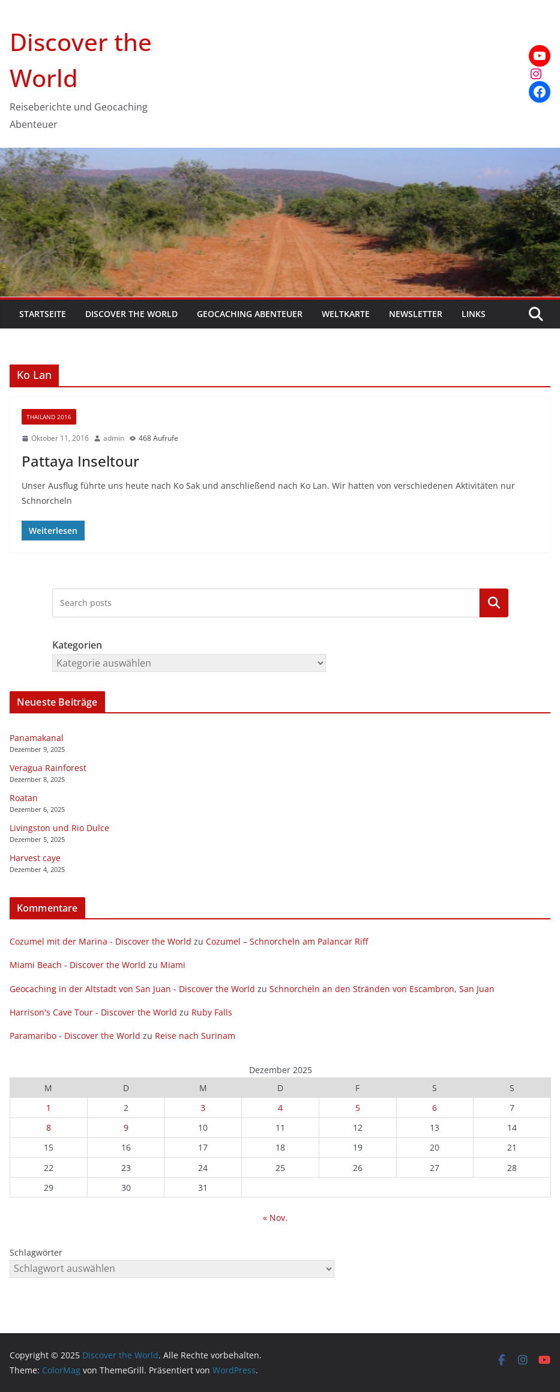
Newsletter (415, 313)
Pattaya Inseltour (80, 461)
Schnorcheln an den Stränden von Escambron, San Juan (382, 988)
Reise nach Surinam (195, 1035)
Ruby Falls (211, 1012)
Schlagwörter (36, 1252)
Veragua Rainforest (48, 767)
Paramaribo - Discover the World (75, 1035)
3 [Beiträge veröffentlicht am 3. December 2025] (202, 1107)
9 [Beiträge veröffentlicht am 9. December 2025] (126, 1127)
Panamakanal (37, 737)
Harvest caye (35, 858)
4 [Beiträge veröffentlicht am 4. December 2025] (280, 1107)
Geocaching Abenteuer (250, 313)
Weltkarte (346, 313)
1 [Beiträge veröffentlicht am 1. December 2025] (48, 1107)
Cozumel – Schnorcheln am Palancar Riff (287, 941)
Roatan (24, 797)
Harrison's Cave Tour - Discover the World (93, 1012)
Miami (172, 964)
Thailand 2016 (48, 417)
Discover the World (131, 313)
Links (474, 313)
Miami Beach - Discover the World (78, 964)
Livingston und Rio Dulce (59, 828)
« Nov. (275, 1217)
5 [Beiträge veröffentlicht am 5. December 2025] (357, 1107)
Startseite (42, 313)
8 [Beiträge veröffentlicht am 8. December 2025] (48, 1127)
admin (113, 438)
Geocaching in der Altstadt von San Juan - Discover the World (132, 988)
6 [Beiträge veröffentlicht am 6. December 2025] (434, 1107)
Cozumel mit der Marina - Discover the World (100, 941)
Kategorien (494, 603)
